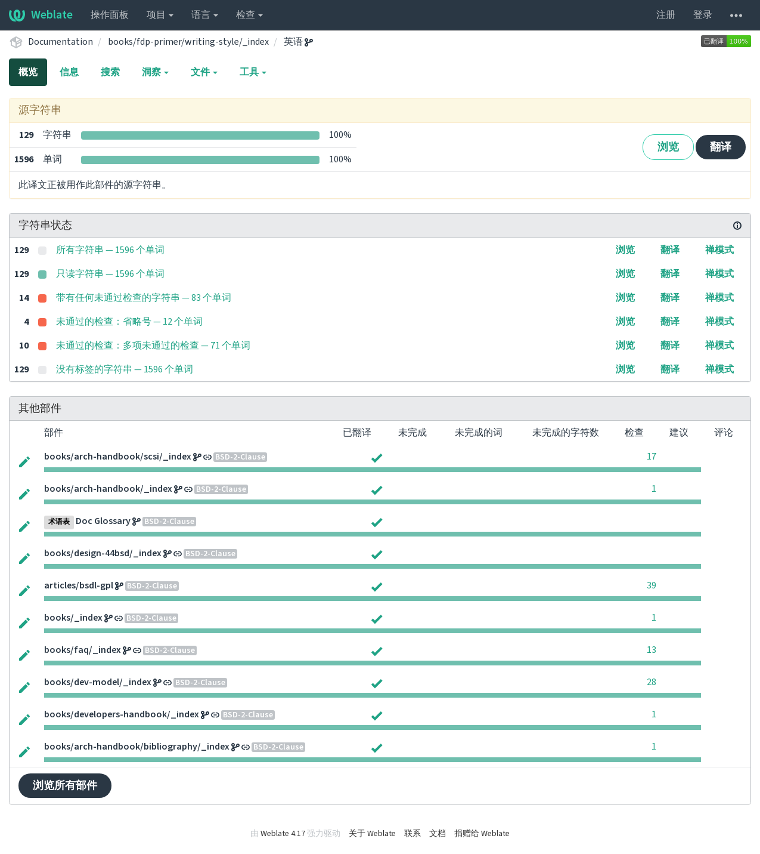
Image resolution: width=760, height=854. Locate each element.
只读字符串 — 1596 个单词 (110, 273)
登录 (702, 14)
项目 (160, 14)
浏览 (668, 147)
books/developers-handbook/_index (121, 714)
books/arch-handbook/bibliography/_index (136, 746)
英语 (298, 41)
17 (651, 456)
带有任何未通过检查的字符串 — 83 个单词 (143, 297)
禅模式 (719, 250)
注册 (665, 14)
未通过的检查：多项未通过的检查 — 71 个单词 (153, 345)
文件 (204, 72)
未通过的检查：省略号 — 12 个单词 (129, 321)
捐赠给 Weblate (482, 834)
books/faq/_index (82, 649)
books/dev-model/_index (97, 682)
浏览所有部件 (65, 785)
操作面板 (110, 14)
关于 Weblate (372, 834)
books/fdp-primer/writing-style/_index (188, 41)
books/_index (73, 617)
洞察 (155, 72)
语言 (204, 14)
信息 (69, 72)
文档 (437, 834)
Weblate (41, 15)
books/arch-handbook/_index (108, 488)
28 (651, 682)
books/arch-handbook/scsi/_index (117, 456)
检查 (249, 14)
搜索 (110, 72)
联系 (412, 834)
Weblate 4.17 (282, 834)
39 (651, 585)
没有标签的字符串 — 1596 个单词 (124, 369)
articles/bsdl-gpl (78, 585)
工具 (253, 72)
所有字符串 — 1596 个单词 (110, 250)
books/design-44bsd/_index (103, 553)
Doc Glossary (103, 521)
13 (651, 649)
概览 (28, 72)
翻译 (720, 147)
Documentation (60, 41)
